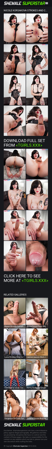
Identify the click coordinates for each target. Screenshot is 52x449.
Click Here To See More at (26, 278)
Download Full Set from (24, 143)
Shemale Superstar (20, 446)
